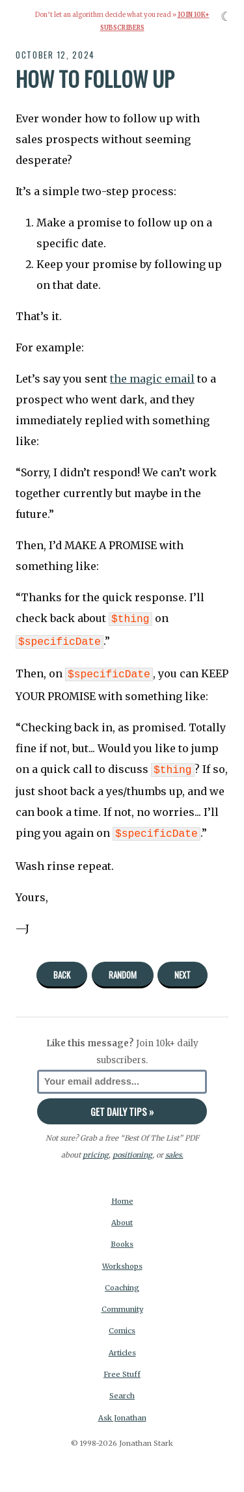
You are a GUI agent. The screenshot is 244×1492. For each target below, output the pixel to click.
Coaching (122, 1281)
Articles (122, 1346)
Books (122, 1237)
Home (122, 1194)
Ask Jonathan (122, 1411)
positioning (132, 1148)
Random (123, 968)
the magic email (152, 378)
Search (122, 1389)
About (122, 1216)
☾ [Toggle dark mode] (226, 16)
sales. (174, 1148)
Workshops (122, 1259)
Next (182, 968)
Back (61, 968)
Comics (122, 1324)
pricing (96, 1148)
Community (122, 1302)
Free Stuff (122, 1367)
